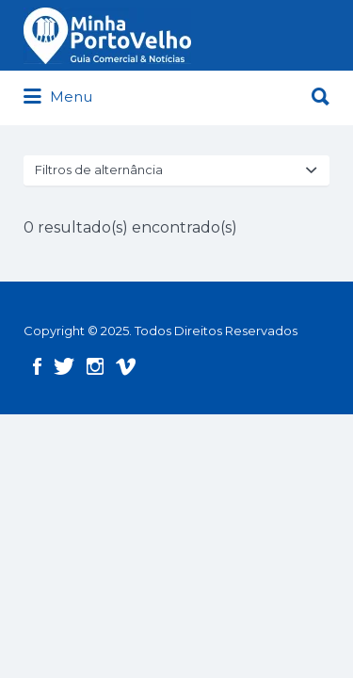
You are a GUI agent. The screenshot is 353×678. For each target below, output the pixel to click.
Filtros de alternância (99, 169)
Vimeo (126, 366)
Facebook (37, 366)
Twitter (64, 366)
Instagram (95, 366)
